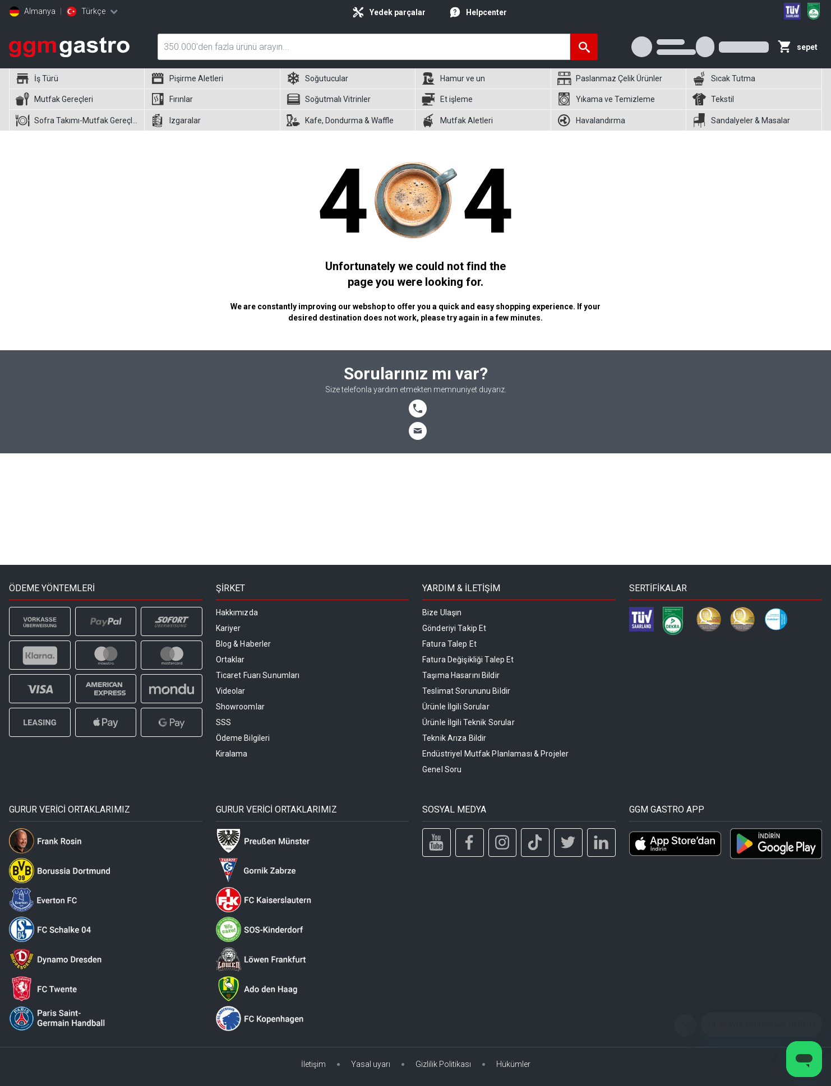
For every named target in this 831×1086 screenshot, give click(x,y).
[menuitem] (76, 78)
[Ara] (584, 47)
